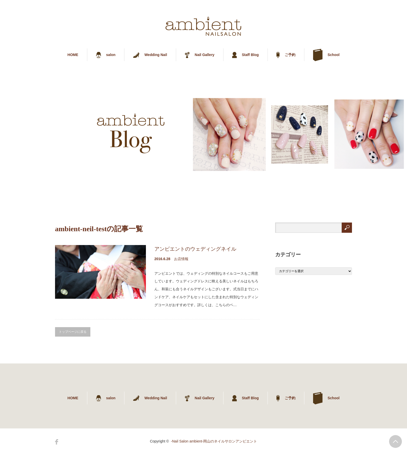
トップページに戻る (73, 332)
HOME (73, 55)
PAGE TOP (395, 441)
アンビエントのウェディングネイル (195, 249)
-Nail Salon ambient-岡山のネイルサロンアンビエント (214, 441)
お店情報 (181, 259)
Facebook (56, 442)
